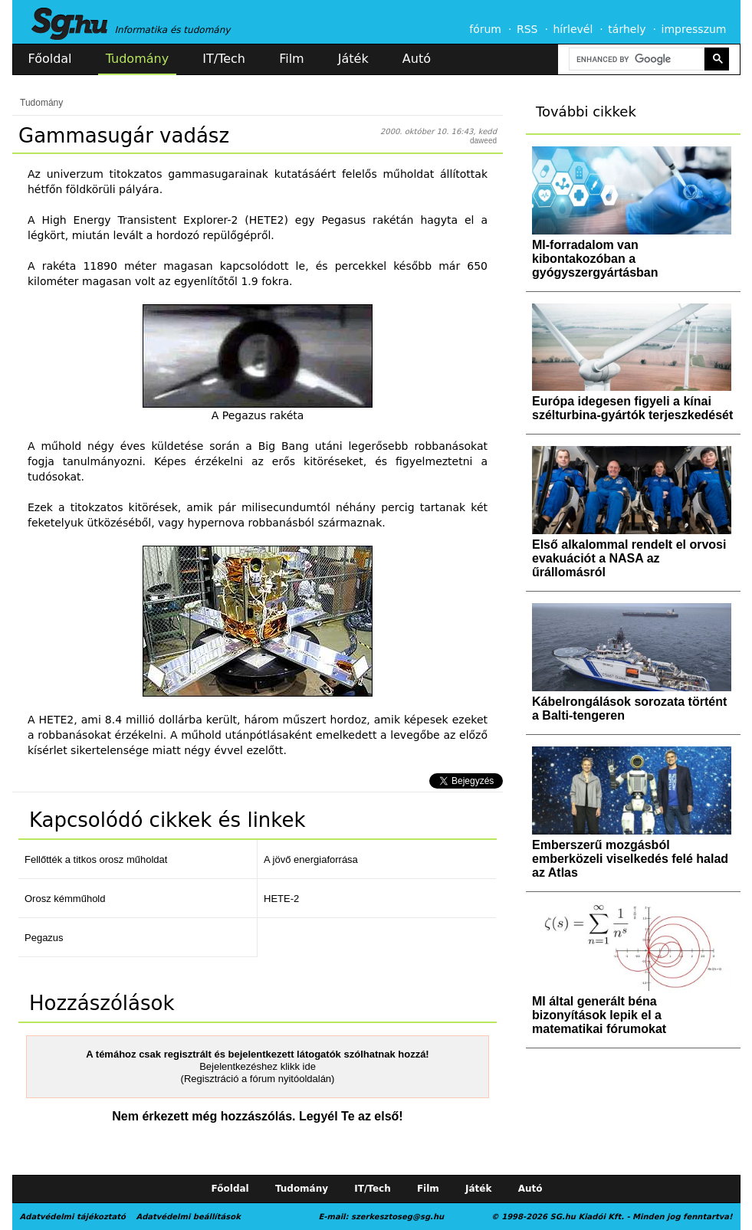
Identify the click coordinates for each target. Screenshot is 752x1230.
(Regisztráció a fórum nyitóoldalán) (258, 1078)
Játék (353, 58)
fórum (485, 29)
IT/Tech (223, 58)
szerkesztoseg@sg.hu (397, 1216)
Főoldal (50, 58)
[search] (635, 59)
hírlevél (573, 29)
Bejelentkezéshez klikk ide (257, 1066)
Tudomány (137, 58)
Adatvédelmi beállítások (188, 1216)
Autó (416, 58)
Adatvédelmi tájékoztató (73, 1216)
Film (291, 58)
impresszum (694, 29)
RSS (527, 29)
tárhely (626, 29)
